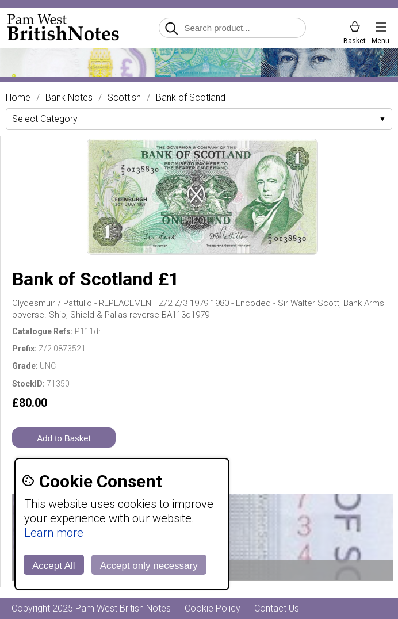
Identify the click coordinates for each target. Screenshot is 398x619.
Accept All (53, 565)
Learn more (53, 533)
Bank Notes (69, 97)
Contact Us (276, 608)
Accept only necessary (149, 565)
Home (18, 97)
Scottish (124, 97)
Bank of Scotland (190, 97)
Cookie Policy (212, 608)
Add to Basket (63, 438)
